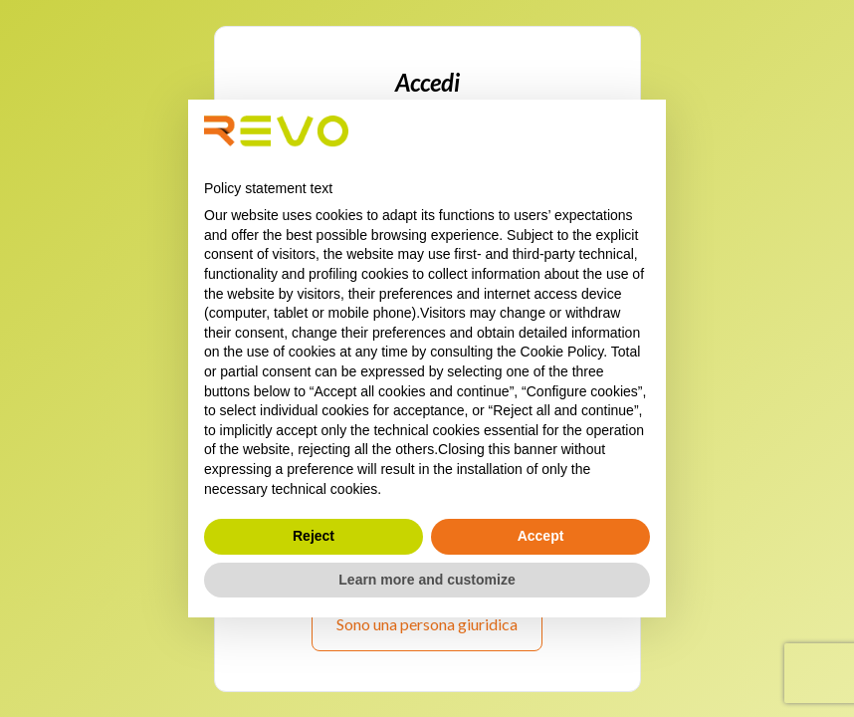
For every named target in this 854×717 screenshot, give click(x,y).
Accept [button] (541, 536)
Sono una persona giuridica (427, 623)
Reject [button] (313, 536)
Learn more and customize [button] (426, 580)
